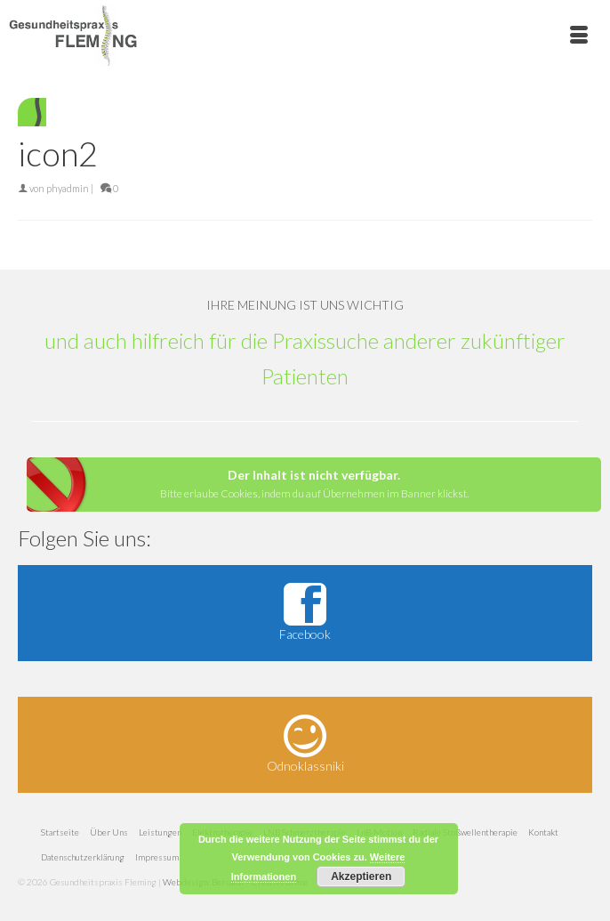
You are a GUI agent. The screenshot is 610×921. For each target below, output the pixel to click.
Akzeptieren (361, 876)
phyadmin (67, 188)
